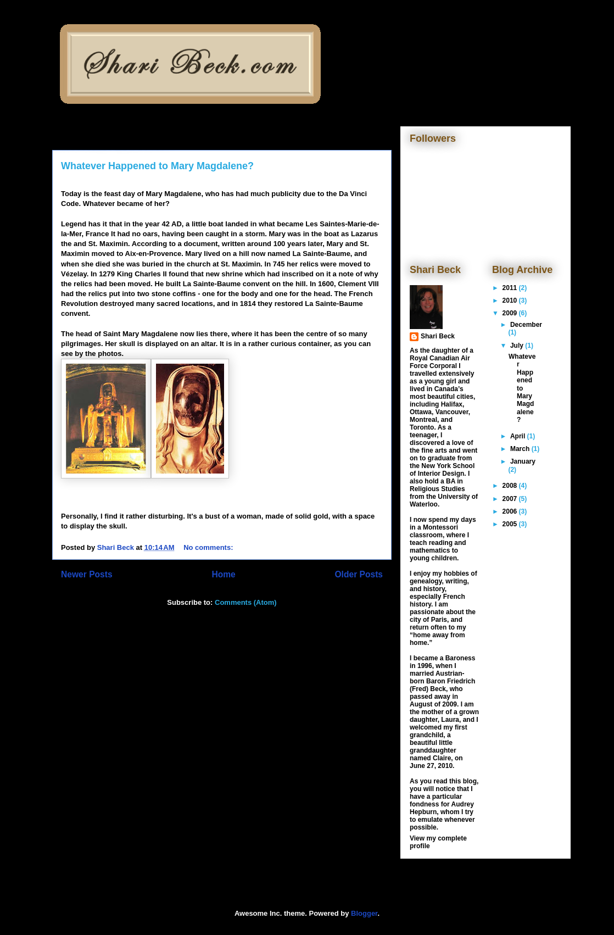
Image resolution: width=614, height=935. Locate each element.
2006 (511, 511)
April (518, 436)
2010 (511, 300)
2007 (511, 499)
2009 (511, 313)
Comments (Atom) (246, 602)
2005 (511, 524)
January (522, 461)
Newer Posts (87, 574)
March (521, 449)
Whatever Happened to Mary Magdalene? (157, 165)
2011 (511, 288)
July (517, 345)
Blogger (364, 913)
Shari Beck (438, 336)
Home (223, 574)
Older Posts (358, 574)
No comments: (209, 547)
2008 (511, 485)
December (526, 325)
